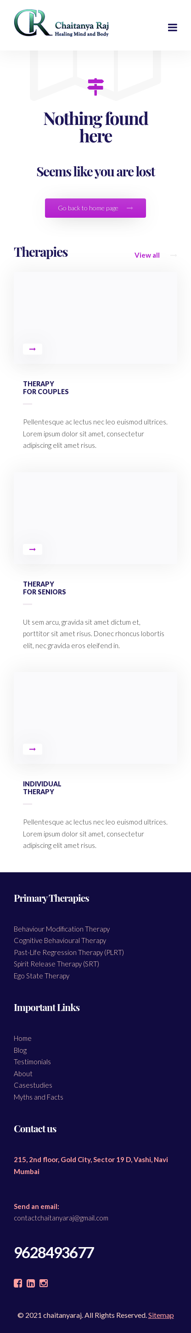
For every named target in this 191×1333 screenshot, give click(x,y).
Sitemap (161, 1314)
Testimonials (32, 1061)
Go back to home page (95, 208)
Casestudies (33, 1085)
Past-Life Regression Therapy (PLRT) (69, 952)
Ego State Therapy (41, 976)
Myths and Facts (38, 1097)
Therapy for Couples (46, 387)
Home (23, 1038)
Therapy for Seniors (44, 588)
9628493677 (54, 1252)
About (23, 1073)
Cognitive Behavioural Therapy (60, 940)
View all (156, 255)
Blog (20, 1050)
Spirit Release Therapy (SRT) (56, 964)
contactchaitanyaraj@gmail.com (61, 1218)
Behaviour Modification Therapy (62, 929)
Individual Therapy (42, 788)
